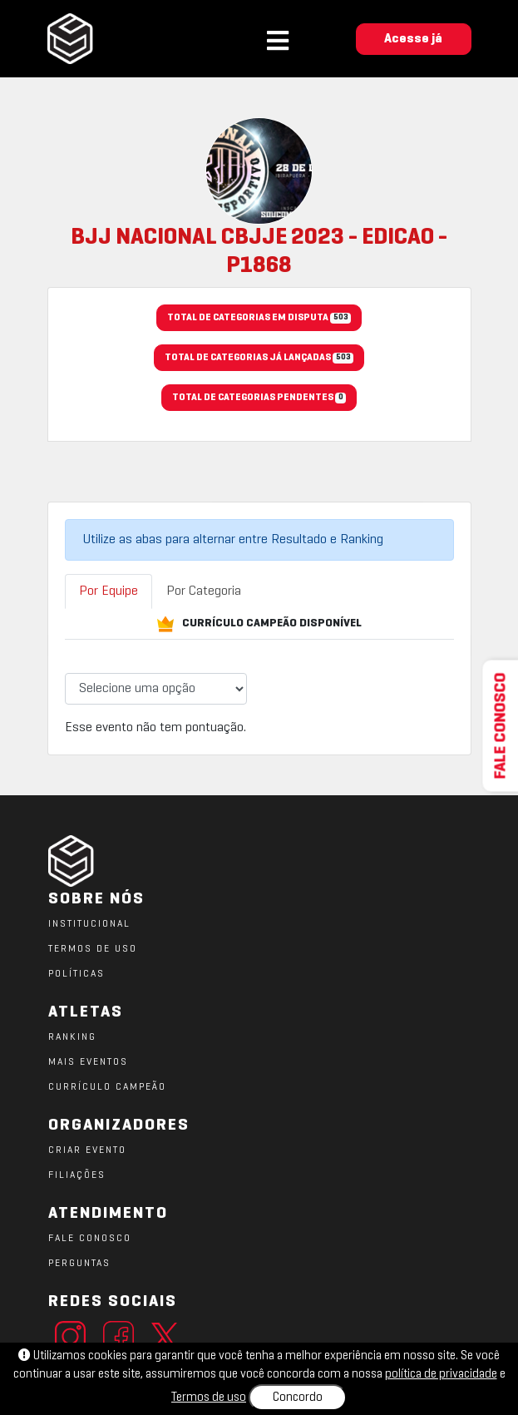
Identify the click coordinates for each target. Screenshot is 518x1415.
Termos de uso (208, 1397)
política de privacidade (441, 1374)
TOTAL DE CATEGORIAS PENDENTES (259, 398)
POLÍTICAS (76, 974)
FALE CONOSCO (89, 1238)
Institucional (89, 924)
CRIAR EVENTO (87, 1150)
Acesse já (413, 39)
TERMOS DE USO (92, 949)
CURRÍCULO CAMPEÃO (107, 1087)
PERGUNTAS (79, 1263)
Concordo (298, 1397)
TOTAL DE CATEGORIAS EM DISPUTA (259, 318)
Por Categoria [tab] (203, 591)
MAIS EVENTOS (88, 1062)
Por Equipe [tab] (108, 591)
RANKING (72, 1037)
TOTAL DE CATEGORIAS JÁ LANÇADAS (259, 358)
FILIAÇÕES (77, 1175)
